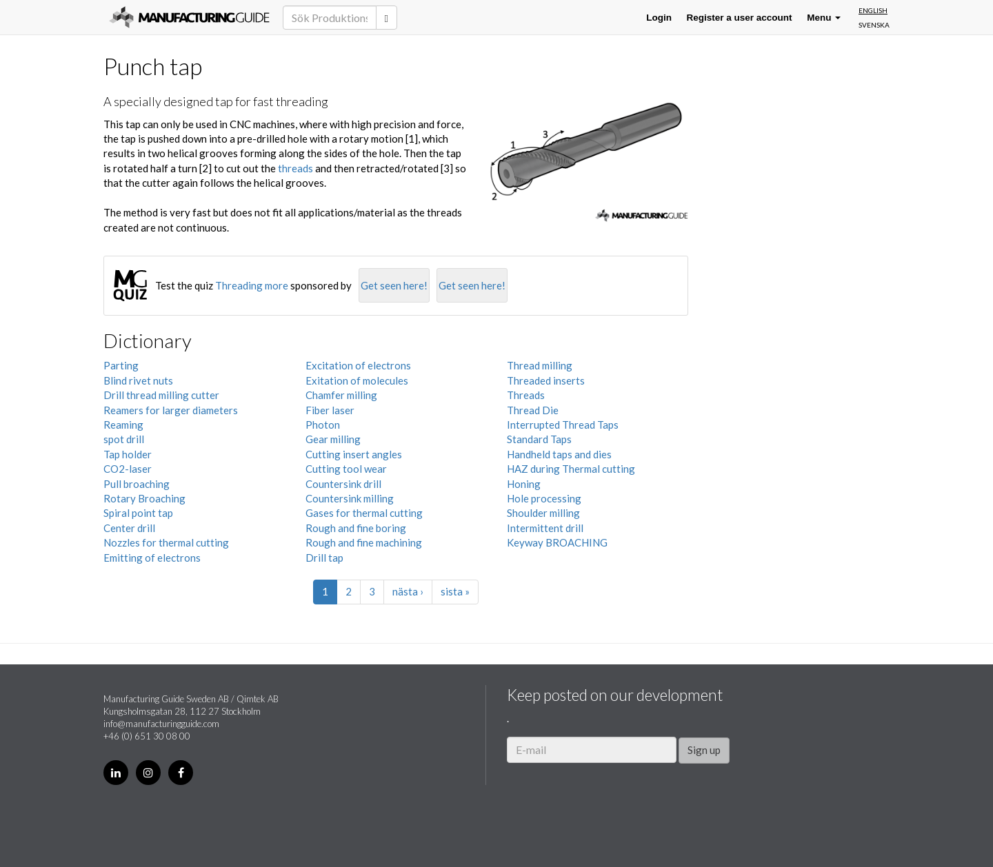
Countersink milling (349, 498)
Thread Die (533, 410)
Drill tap (324, 557)
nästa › (407, 591)
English (873, 10)
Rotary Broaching (144, 498)
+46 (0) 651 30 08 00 (146, 736)
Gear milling (333, 439)
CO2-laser (127, 468)
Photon (322, 424)
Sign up (704, 750)
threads (295, 168)
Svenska (874, 25)
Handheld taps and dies (559, 454)
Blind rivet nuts (138, 380)
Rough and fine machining (363, 542)
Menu (824, 17)
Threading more (251, 285)
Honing (524, 484)
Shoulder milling (543, 513)
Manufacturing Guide (189, 17)
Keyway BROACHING (557, 542)
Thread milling (539, 365)
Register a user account (739, 17)
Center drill (129, 528)
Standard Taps (539, 439)
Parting (121, 365)
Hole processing (544, 498)
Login (659, 17)
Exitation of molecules (356, 380)
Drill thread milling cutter (161, 395)
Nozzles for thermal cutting (166, 542)
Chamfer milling (341, 395)
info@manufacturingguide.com (161, 723)
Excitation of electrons (358, 365)
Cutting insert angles (353, 454)
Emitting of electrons (152, 557)
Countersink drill (343, 484)
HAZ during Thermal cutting (571, 468)
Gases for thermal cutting (364, 513)
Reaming (123, 424)
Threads (526, 395)
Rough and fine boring (355, 528)
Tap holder (127, 454)
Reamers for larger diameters (170, 410)
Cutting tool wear (346, 468)
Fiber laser (329, 410)
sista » (455, 591)
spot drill (123, 439)
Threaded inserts (546, 380)
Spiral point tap (138, 513)
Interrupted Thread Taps (563, 424)
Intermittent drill (545, 528)
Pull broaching (136, 484)
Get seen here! (394, 285)
